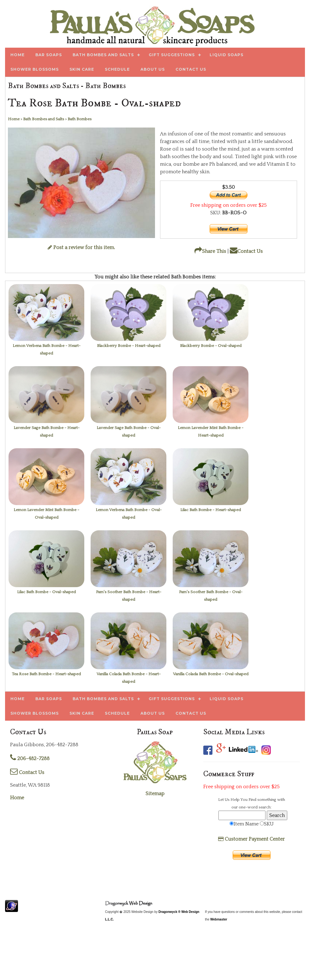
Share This (210, 251)
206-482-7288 (30, 758)
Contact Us (246, 251)
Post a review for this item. (81, 247)
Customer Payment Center (251, 839)
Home (17, 798)
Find (252, 799)
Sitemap (155, 793)
